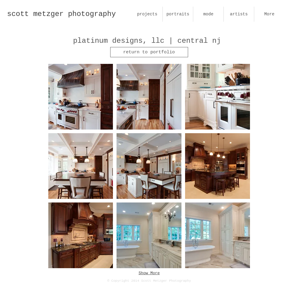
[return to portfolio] (149, 52)
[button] (80, 97)
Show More (149, 273)
